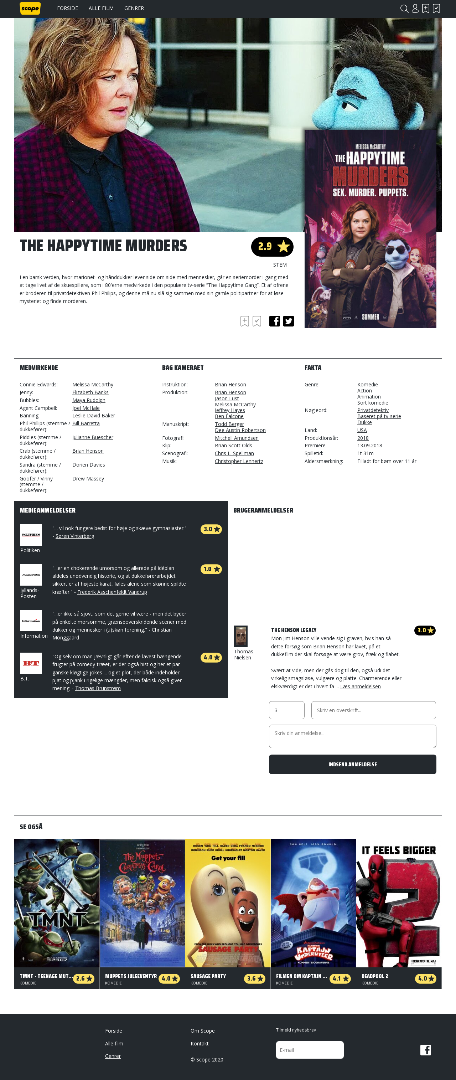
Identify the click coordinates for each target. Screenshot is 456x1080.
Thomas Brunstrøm (98, 688)
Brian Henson (88, 450)
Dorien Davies (88, 464)
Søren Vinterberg (75, 536)
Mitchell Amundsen (237, 437)
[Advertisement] (77, 333)
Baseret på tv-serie (379, 416)
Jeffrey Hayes (230, 410)
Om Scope (203, 1030)
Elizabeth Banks (90, 392)
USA (362, 430)
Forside (67, 8)
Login (415, 8)
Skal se (425, 8)
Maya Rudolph (88, 400)
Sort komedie (372, 402)
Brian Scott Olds (233, 445)
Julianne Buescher (92, 437)
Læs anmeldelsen (360, 686)
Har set (436, 8)
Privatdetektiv (373, 410)
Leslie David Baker (93, 415)
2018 (363, 437)
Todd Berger (229, 424)
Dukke (364, 422)
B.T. (30, 667)
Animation (369, 396)
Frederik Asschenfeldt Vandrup (112, 591)
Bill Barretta (86, 423)
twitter (288, 321)
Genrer (134, 8)
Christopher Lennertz (239, 461)
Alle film (101, 8)
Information (34, 624)
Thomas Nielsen (243, 643)
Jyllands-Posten (30, 582)
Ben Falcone (229, 416)
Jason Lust (227, 398)
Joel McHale (86, 408)
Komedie (367, 384)
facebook (274, 321)
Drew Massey (88, 478)
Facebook (425, 1050)
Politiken (30, 539)
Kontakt (200, 1043)
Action (364, 390)
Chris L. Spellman (234, 453)
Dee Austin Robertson (240, 430)
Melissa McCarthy (92, 384)
